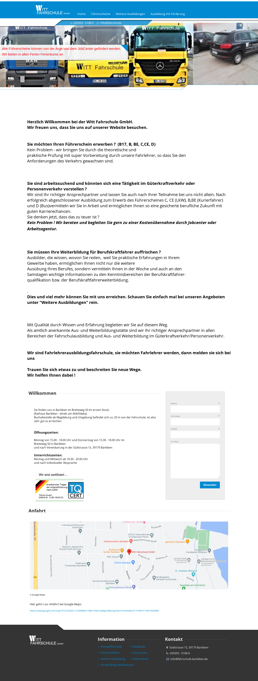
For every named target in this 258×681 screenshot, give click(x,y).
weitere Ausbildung (111, 659)
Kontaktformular (110, 646)
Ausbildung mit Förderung (168, 14)
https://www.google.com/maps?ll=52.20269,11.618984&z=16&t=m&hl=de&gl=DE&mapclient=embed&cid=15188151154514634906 (94, 610)
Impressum (138, 653)
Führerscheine (100, 14)
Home (81, 14)
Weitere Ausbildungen (130, 14)
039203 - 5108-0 (84, 23)
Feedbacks (138, 646)
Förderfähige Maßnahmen (116, 665)
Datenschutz (139, 659)
